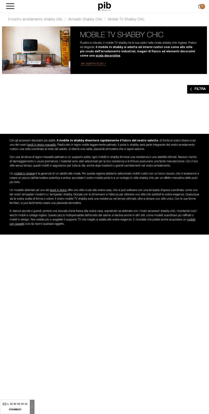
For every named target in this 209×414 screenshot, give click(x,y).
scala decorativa (108, 56)
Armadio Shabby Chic (85, 19)
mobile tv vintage (24, 173)
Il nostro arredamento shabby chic (35, 19)
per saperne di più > (93, 63)
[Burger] (10, 6)
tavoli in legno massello (41, 145)
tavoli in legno (58, 190)
